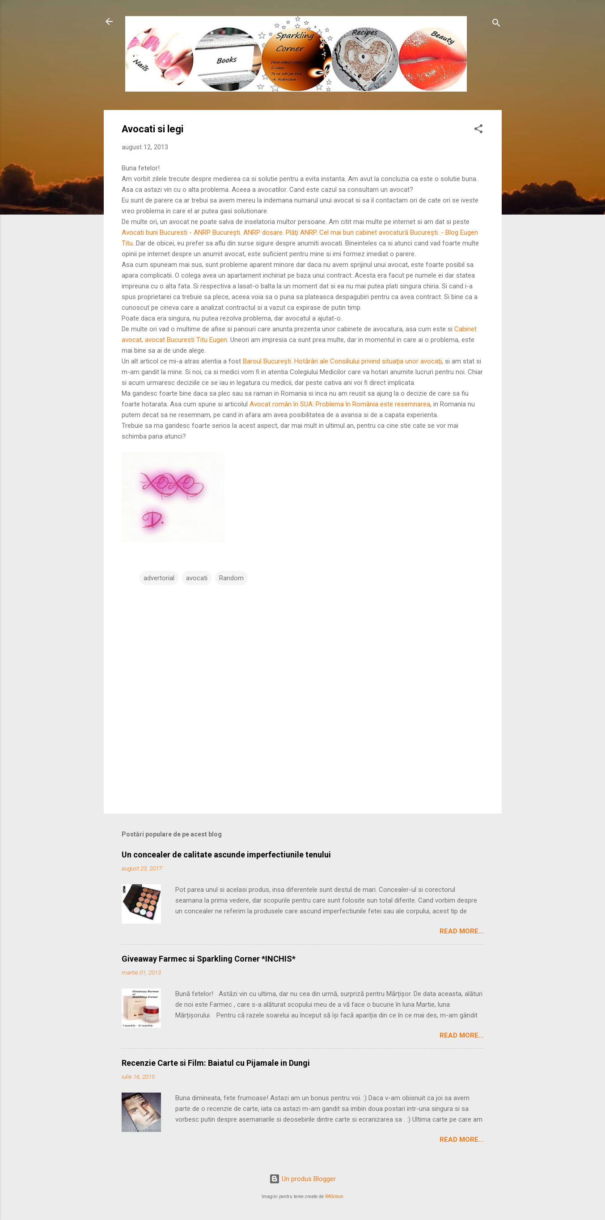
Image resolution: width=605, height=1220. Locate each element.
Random (231, 578)
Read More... (462, 931)
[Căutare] (496, 24)
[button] (478, 130)
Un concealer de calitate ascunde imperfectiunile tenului (226, 854)
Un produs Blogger (302, 1179)
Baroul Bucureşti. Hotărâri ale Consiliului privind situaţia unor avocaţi (342, 361)
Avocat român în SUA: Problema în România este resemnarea (340, 404)
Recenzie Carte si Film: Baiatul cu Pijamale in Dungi (216, 1063)
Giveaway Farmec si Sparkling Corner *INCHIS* (209, 958)
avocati (196, 578)
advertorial (159, 578)
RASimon (334, 1196)
